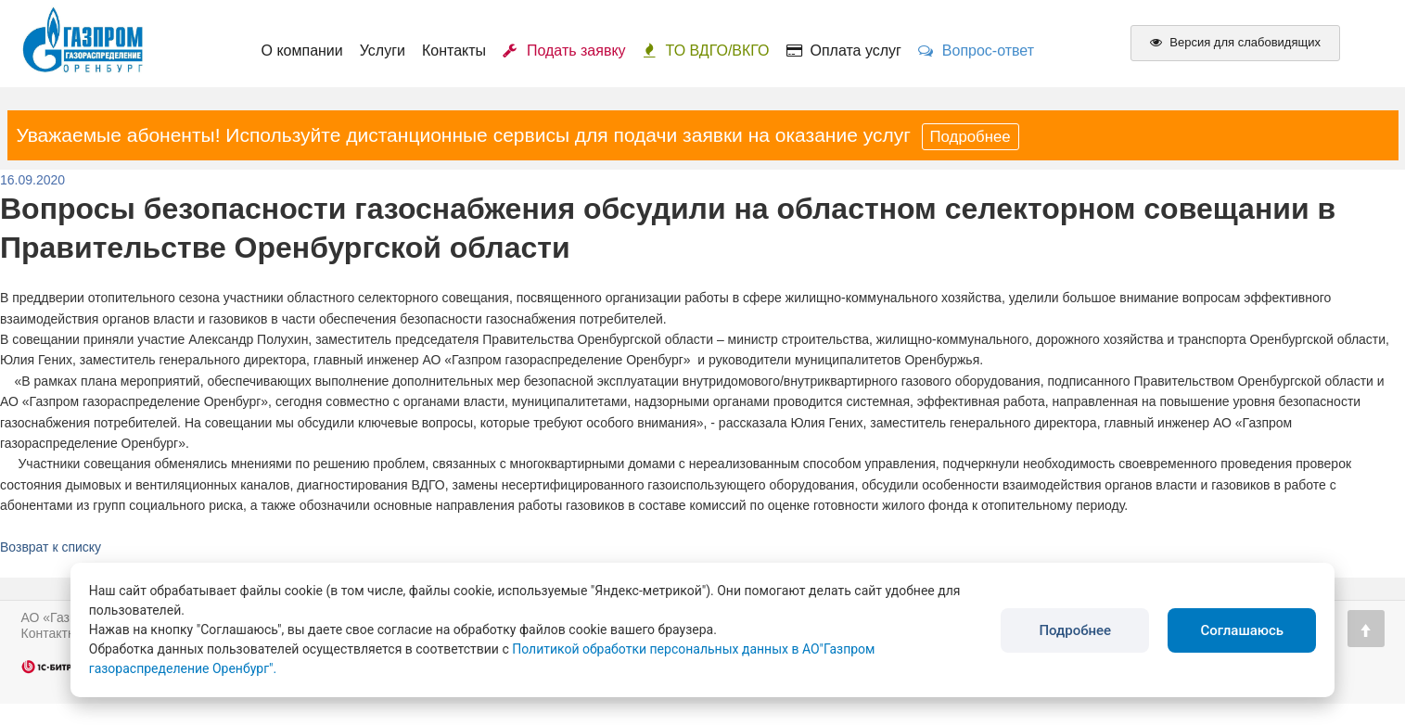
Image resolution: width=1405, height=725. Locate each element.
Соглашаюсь (1242, 630)
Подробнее (970, 137)
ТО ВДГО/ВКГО (706, 50)
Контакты (454, 50)
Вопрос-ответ (976, 50)
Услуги (382, 50)
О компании (302, 50)
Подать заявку (564, 50)
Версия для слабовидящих (1235, 42)
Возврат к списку (50, 547)
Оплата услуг (843, 50)
